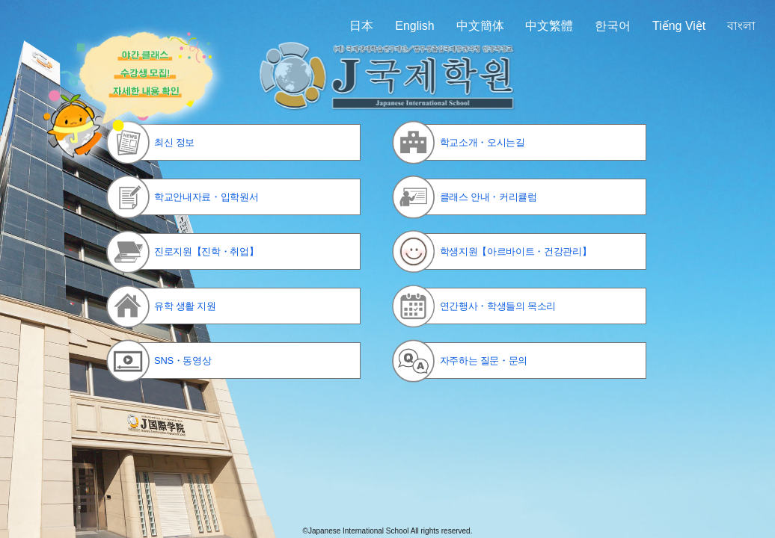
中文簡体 (480, 25)
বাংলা (741, 25)
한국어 (613, 25)
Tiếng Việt (678, 25)
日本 (361, 25)
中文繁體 (549, 25)
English (414, 25)
